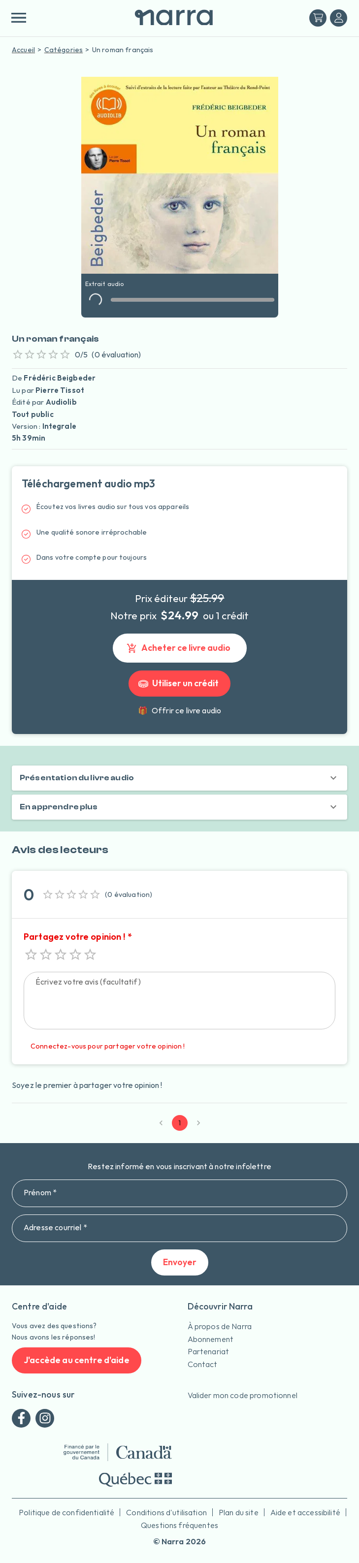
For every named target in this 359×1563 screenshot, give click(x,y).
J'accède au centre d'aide (76, 1360)
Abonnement (211, 1339)
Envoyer (179, 1262)
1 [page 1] (180, 1123)
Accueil (23, 49)
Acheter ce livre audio (180, 648)
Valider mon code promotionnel (242, 1395)
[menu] (18, 18)
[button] (179, 778)
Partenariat (208, 1351)
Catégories (63, 49)
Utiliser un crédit (179, 683)
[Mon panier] (317, 18)
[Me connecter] (338, 18)
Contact (203, 1364)
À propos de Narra (220, 1326)
